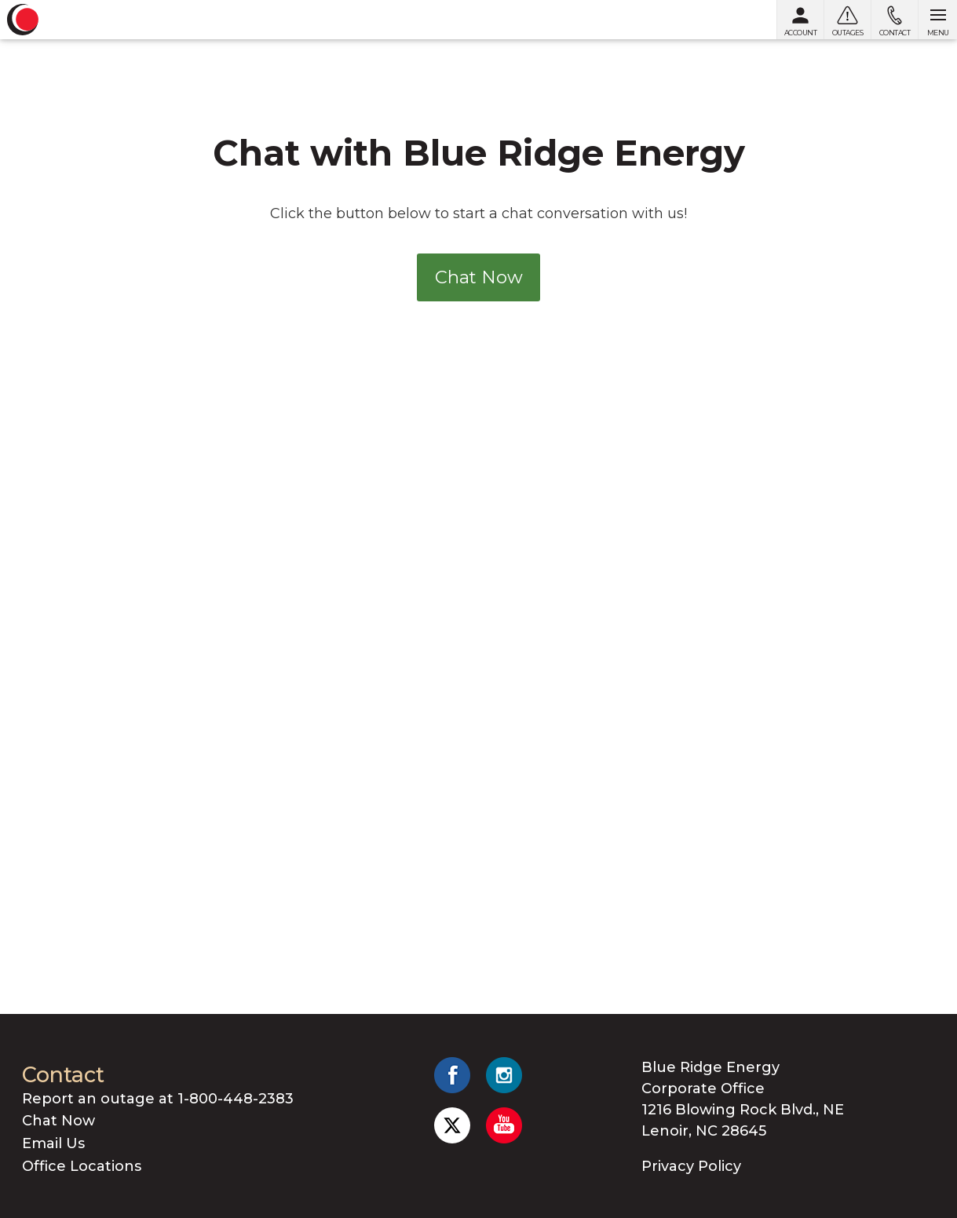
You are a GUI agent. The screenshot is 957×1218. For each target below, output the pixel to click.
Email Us (53, 1143)
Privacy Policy (691, 1166)
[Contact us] (894, 19)
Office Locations (81, 1166)
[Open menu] (937, 19)
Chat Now (479, 277)
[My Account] (800, 19)
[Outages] (847, 19)
